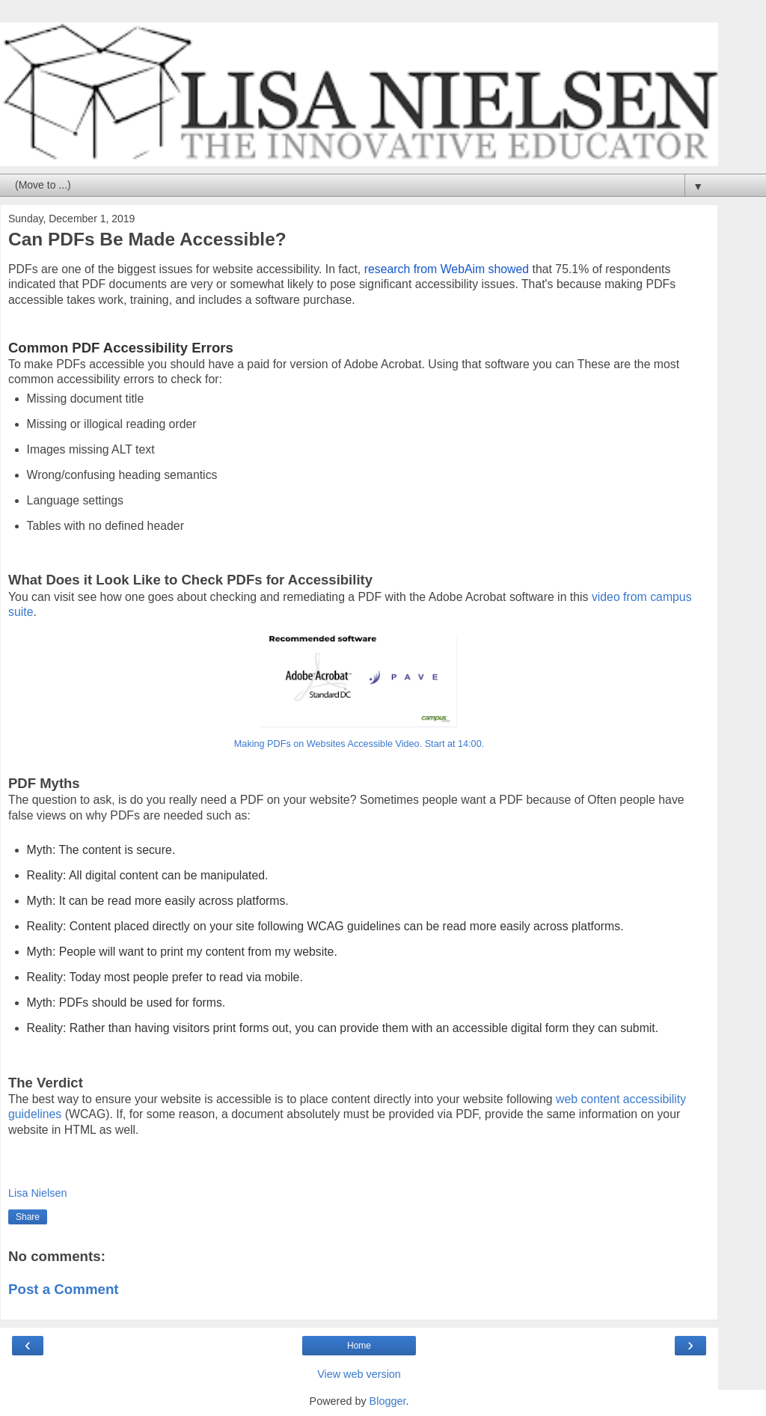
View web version (359, 1374)
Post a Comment (63, 1289)
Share (28, 1217)
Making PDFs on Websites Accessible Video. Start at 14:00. (359, 744)
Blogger (388, 1401)
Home (359, 1345)
